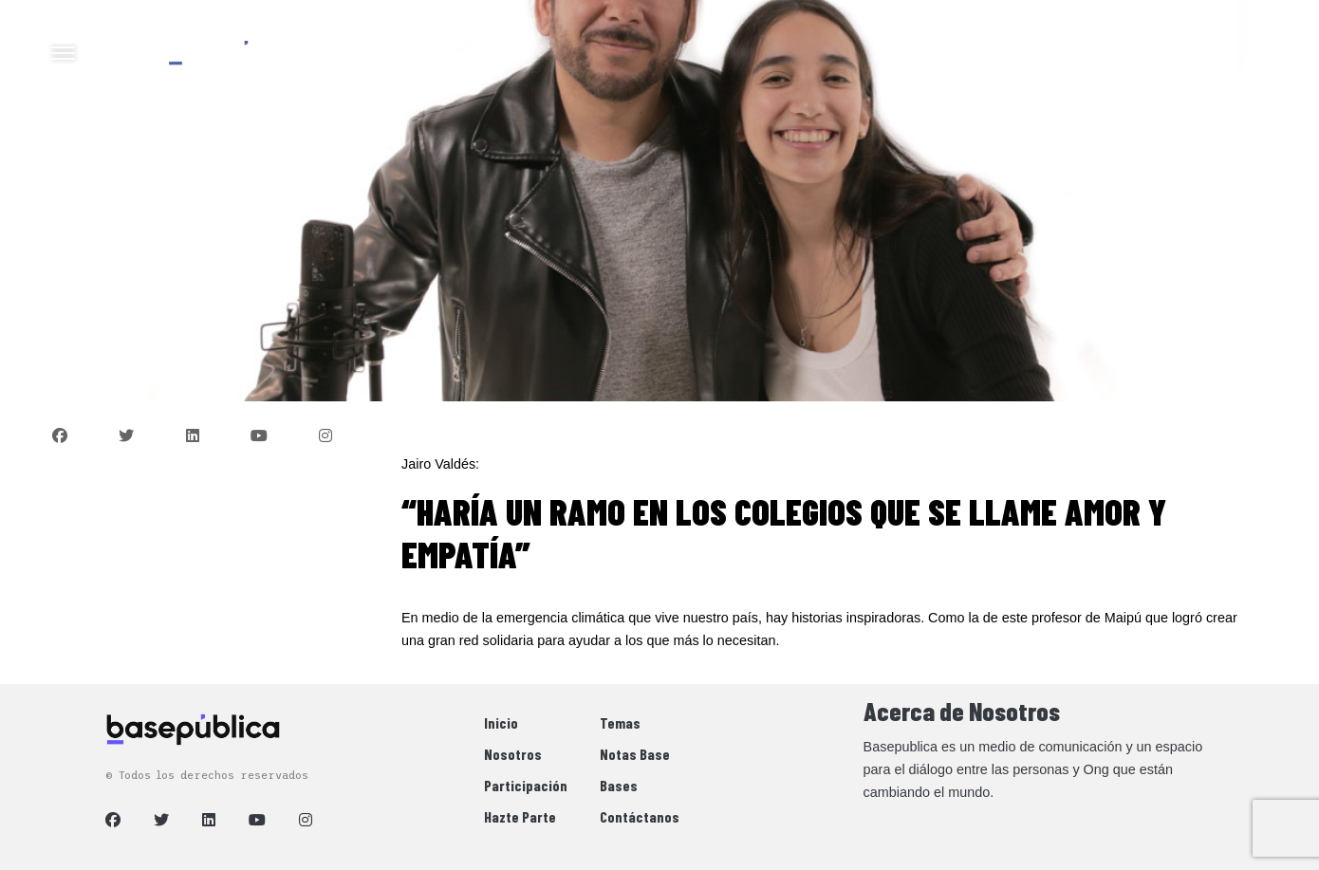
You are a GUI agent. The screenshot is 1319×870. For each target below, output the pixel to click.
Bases (619, 785)
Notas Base (635, 754)
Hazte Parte (520, 816)
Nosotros (513, 754)
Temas (620, 722)
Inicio (501, 722)
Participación (525, 785)
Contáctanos (639, 816)
